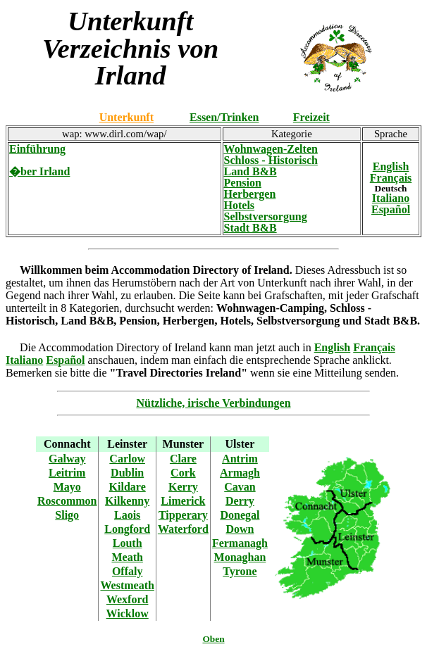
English (391, 166)
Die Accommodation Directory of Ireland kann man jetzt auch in (167, 347)
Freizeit (311, 117)
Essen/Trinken (224, 117)
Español (390, 209)
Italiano (390, 198)
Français (391, 178)
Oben (213, 639)
